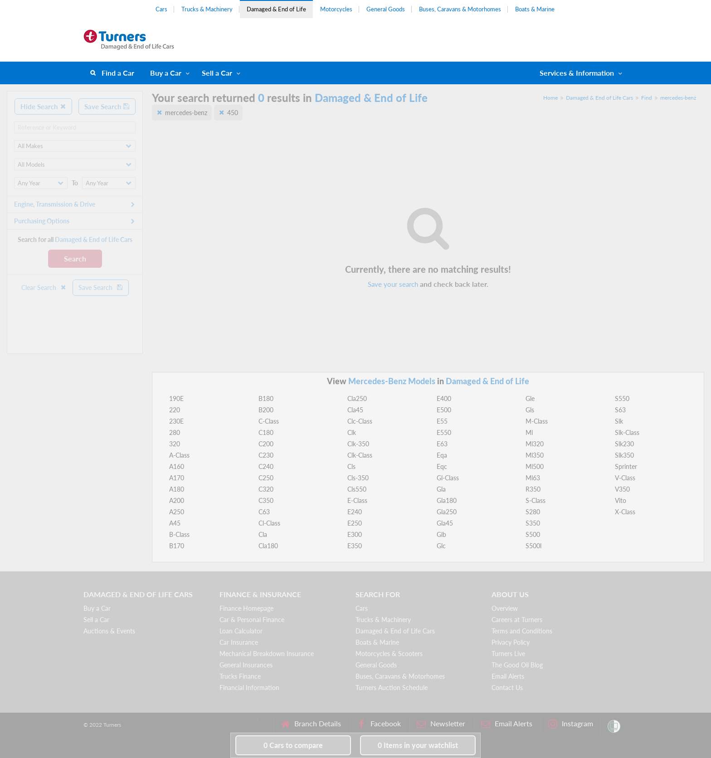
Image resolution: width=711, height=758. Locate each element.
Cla (262, 534)
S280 (533, 512)
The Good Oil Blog (517, 665)
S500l (533, 546)
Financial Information (249, 687)
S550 (622, 398)
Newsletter (441, 724)
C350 (265, 500)
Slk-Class (627, 432)
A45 (174, 523)
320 (174, 444)
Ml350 (535, 455)
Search (75, 258)
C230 (265, 455)
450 (232, 112)
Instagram (570, 724)
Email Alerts (508, 676)
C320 (265, 489)
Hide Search (43, 106)
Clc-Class (359, 421)
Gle (530, 398)
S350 (533, 523)
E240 (354, 512)
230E (176, 421)
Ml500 (535, 466)
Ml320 (535, 444)
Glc (441, 546)
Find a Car (118, 72)
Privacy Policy (511, 642)
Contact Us (507, 687)
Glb (441, 534)
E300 (354, 534)
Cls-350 (358, 478)
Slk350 (624, 455)
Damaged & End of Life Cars (599, 97)
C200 (265, 444)
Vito (620, 500)
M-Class (537, 421)
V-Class (625, 478)
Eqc (442, 466)
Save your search (393, 284)
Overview (505, 608)
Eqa (442, 455)
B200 (265, 410)
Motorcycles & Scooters (389, 653)
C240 (265, 466)
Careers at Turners (517, 619)
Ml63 (533, 478)
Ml (529, 432)
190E (176, 398)
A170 (176, 478)
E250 (354, 523)
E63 (442, 444)
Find (646, 97)
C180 (265, 432)
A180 (176, 489)
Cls (351, 466)
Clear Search (44, 287)
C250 (265, 478)
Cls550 (356, 489)
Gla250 (447, 512)
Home (550, 97)
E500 (444, 410)
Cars (161, 9)
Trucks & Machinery (207, 9)
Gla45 (445, 523)
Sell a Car (217, 72)
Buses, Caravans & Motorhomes (460, 9)
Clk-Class (359, 455)
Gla (441, 489)
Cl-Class (269, 523)
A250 (176, 512)
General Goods (385, 9)
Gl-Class (448, 478)
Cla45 (355, 410)
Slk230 (624, 444)
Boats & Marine (535, 9)
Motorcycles (336, 9)
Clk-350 (358, 444)
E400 (444, 398)
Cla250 (357, 398)
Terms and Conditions (522, 631)
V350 (622, 489)
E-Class (357, 500)
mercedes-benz (678, 97)
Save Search (107, 106)
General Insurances (246, 665)
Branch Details (311, 724)
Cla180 (268, 546)
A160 (176, 466)
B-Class (179, 534)
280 (174, 432)
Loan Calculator (241, 631)
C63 (264, 512)
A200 (176, 500)
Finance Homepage (246, 608)
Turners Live (508, 653)
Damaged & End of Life (276, 9)
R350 (533, 489)
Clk (351, 432)
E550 (444, 432)
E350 (354, 546)
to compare (293, 745)
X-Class (625, 512)
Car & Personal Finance (251, 619)
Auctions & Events (109, 631)
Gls (530, 410)
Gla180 (447, 500)
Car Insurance (238, 642)
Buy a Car (165, 72)
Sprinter (626, 466)
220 (174, 410)
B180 (265, 398)
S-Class (535, 500)
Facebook (379, 724)
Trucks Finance (240, 676)
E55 (442, 421)
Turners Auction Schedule (392, 687)
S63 (620, 410)
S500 (533, 534)
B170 (176, 546)
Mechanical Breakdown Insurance (266, 653)
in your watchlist (418, 745)
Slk (619, 421)
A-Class (179, 455)
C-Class (268, 421)
